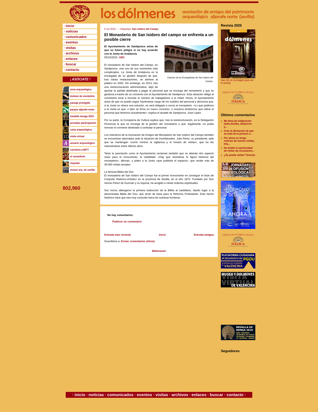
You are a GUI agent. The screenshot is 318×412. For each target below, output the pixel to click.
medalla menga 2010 (82, 116)
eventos (144, 395)
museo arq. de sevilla (82, 169)
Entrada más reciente (117, 234)
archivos (179, 395)
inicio (79, 395)
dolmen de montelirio (82, 96)
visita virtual (77, 136)
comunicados (120, 395)
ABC (122, 57)
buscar (216, 395)
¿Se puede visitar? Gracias (239, 155)
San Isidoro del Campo (145, 29)
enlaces (198, 395)
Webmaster (159, 250)
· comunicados (75, 37)
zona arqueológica (80, 89)
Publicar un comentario (127, 221)
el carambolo (77, 156)
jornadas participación (83, 123)
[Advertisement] (239, 306)
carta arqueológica (81, 129)
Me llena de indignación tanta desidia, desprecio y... (238, 124)
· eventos (71, 42)
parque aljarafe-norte (82, 109)
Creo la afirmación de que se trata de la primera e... (239, 132)
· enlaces (71, 58)
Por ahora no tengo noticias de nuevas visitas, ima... (239, 141)
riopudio (75, 163)
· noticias (71, 31)
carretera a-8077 (79, 149)
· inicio (69, 26)
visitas (161, 395)
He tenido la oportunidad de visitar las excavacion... (239, 149)
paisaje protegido (80, 102)
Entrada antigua (204, 234)
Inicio (162, 234)
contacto (234, 395)
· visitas (70, 48)
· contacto (71, 69)
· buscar (70, 64)
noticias (96, 395)
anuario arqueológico (82, 143)
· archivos (71, 53)
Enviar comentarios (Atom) (138, 241)
